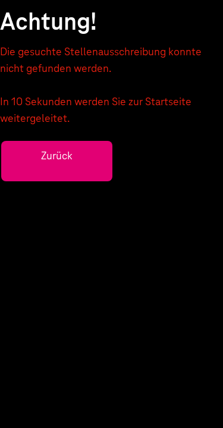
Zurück (57, 155)
